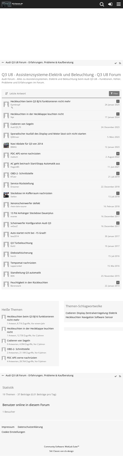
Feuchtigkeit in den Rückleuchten (29, 282)
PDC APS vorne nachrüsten (26, 153)
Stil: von (61, 451)
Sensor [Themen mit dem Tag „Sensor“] (109, 317)
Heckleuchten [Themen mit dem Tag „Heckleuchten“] (73, 317)
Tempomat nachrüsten (23, 262)
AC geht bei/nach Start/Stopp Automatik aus (35, 163)
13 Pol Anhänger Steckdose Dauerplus (32, 213)
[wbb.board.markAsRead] (115, 63)
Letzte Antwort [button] (18, 93)
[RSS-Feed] (120, 63)
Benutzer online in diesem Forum (26, 405)
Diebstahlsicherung (22, 252)
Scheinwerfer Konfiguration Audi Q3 (31, 223)
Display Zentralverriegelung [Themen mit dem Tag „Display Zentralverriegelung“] (92, 313)
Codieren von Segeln (22, 123)
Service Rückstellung (22, 183)
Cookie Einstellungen (13, 431)
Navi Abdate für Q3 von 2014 (27, 143)
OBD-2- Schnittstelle (22, 173)
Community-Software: (61, 446)
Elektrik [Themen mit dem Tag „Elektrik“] (113, 313)
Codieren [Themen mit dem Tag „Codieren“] (71, 313)
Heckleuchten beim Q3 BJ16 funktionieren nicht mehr (41, 101)
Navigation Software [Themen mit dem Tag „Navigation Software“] (93, 317)
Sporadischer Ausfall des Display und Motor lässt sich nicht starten (48, 133)
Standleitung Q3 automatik (26, 272)
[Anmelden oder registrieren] (110, 4)
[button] (102, 4)
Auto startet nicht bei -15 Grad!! (28, 233)
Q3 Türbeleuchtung (22, 243)
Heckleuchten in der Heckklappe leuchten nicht (37, 114)
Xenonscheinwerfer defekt (25, 203)
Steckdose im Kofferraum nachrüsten (31, 193)
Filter (114, 93)
